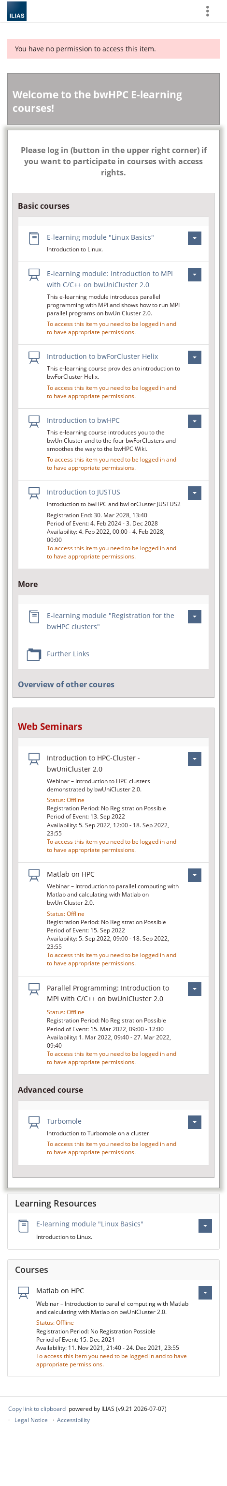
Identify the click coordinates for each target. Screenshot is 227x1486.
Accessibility (73, 1420)
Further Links (68, 653)
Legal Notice (31, 1420)
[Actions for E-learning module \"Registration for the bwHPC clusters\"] (194, 616)
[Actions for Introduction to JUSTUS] (194, 493)
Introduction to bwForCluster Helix (102, 356)
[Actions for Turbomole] (194, 1122)
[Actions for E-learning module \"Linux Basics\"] (194, 238)
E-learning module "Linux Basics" (100, 237)
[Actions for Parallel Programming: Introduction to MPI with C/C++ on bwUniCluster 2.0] (194, 989)
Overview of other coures (66, 684)
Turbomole (64, 1121)
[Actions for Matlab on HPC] (194, 875)
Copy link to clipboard (37, 1409)
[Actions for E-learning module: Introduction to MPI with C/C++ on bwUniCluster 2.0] (194, 274)
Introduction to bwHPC (83, 420)
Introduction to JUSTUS (83, 491)
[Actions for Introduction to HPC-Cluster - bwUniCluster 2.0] (194, 759)
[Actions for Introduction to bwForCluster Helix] (194, 357)
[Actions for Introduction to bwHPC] (194, 421)
